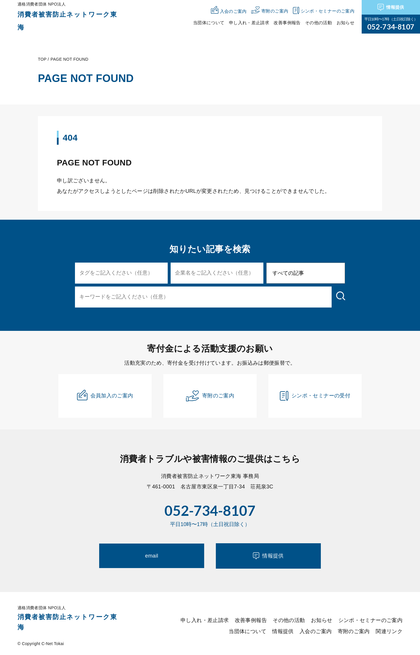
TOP (42, 59)
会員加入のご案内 (105, 395)
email (151, 556)
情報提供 (390, 7)
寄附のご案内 (210, 395)
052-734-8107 (390, 26)
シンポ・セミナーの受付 (315, 396)
